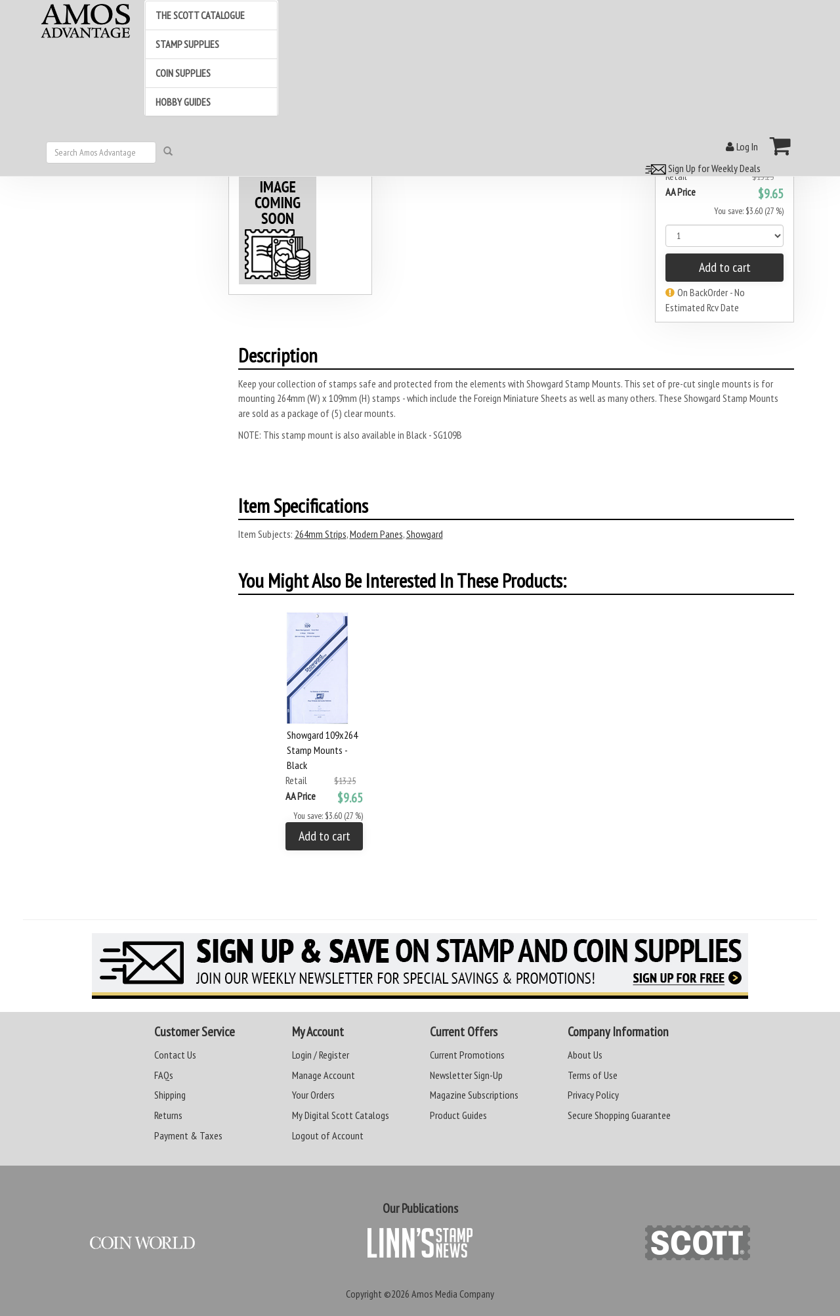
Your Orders (313, 1094)
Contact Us (175, 1054)
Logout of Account (328, 1135)
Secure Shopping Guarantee (619, 1115)
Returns (168, 1115)
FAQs (163, 1075)
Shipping (170, 1094)
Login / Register (320, 1054)
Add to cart (725, 267)
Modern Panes (376, 533)
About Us (585, 1054)
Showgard (424, 533)
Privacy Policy (593, 1094)
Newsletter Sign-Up (466, 1075)
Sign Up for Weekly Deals (701, 168)
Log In (742, 146)
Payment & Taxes (188, 1135)
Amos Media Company (452, 1293)
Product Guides (458, 1115)
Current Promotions (467, 1054)
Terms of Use (593, 1075)
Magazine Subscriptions (474, 1094)
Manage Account (323, 1075)
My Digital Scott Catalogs (340, 1115)
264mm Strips (320, 533)
